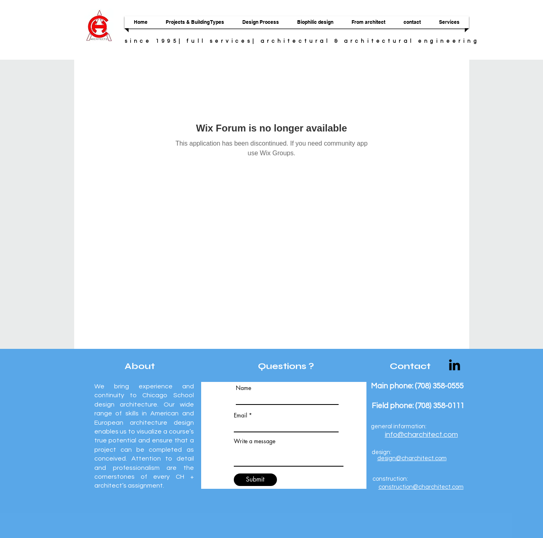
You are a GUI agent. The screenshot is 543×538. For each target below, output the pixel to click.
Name (243, 388)
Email (240, 415)
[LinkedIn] (454, 365)
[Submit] (255, 479)
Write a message (254, 441)
